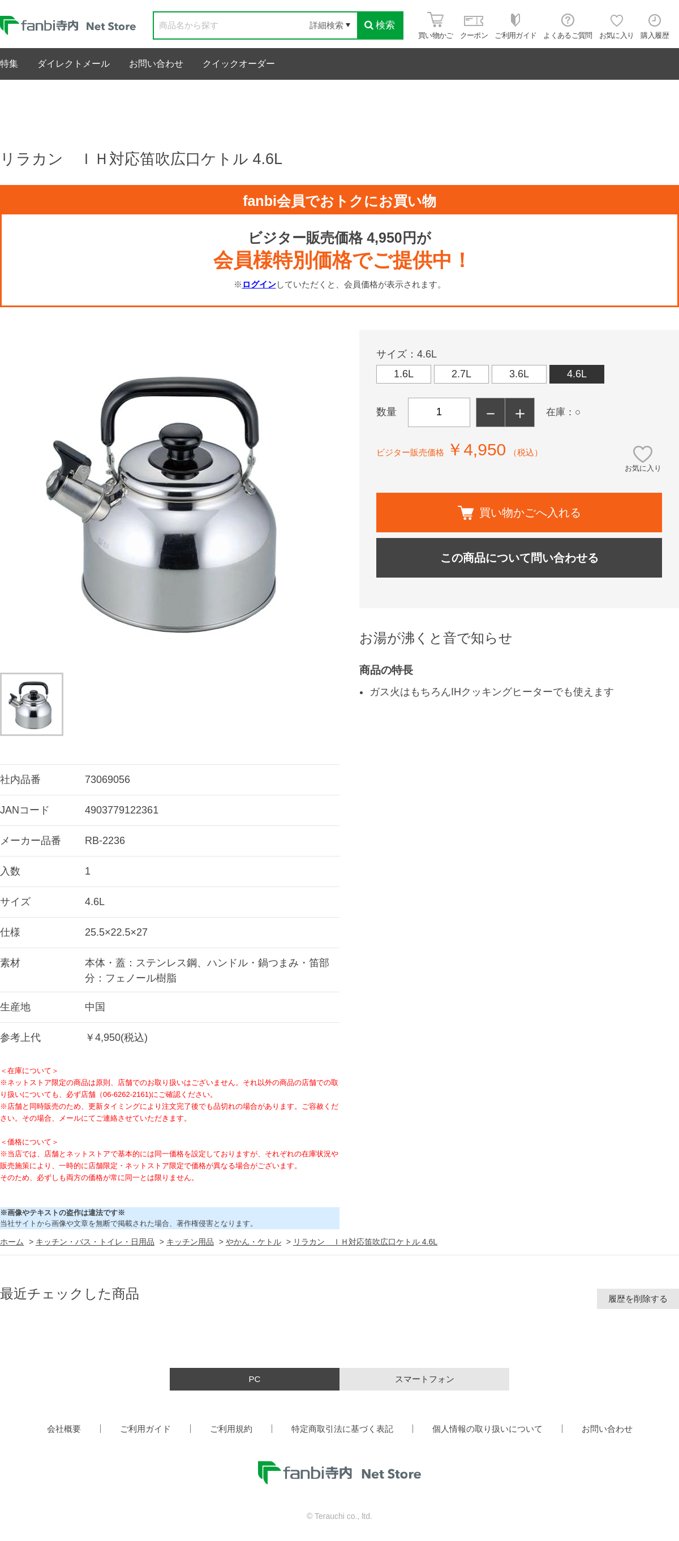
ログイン (259, 284)
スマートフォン (424, 1379)
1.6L (404, 374)
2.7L (461, 374)
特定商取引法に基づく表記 (342, 1429)
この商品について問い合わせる (519, 558)
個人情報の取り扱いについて (487, 1429)
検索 (379, 25)
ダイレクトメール (73, 63)
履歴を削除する (638, 1298)
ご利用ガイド (145, 1429)
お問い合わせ (156, 63)
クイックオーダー (239, 63)
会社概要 (64, 1429)
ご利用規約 (231, 1429)
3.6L (519, 374)
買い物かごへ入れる (519, 513)
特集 (9, 63)
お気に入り (643, 468)
